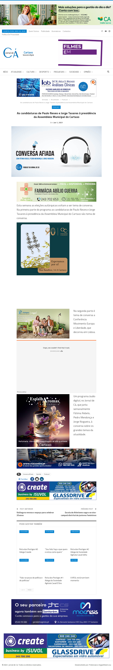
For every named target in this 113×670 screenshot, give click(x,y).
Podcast (56, 104)
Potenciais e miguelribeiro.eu (100, 666)
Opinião (87, 68)
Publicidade (45, 31)
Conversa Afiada (28, 475)
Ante (22, 591)
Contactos (66, 31)
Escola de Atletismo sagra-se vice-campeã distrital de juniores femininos (78, 515)
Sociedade (74, 68)
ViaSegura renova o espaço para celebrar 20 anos (35, 515)
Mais (75, 31)
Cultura (30, 68)
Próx (30, 591)
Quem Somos (34, 31)
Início (5, 68)
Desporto (44, 68)
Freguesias (59, 68)
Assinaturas (56, 31)
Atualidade (16, 68)
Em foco (74, 561)
